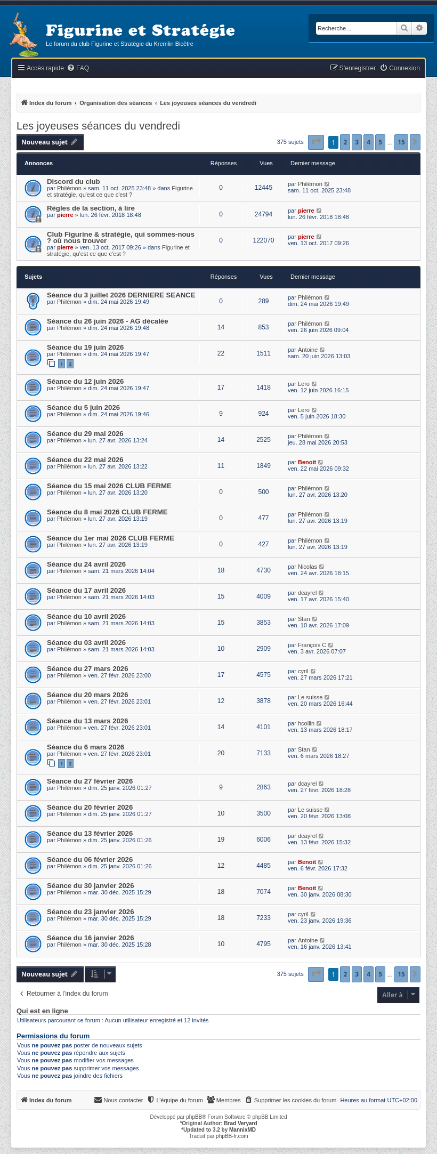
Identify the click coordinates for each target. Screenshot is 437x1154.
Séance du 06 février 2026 (90, 860)
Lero (304, 384)
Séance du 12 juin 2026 (85, 381)
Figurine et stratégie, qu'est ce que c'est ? (120, 191)
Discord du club (73, 181)
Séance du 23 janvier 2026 (90, 912)
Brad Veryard (240, 1123)
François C (312, 645)
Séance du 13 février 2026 (90, 833)
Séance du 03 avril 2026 (86, 643)
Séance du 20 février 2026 (90, 807)
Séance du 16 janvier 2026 (90, 938)
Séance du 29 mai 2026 (85, 434)
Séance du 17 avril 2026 (86, 590)
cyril (303, 671)
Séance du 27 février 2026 (90, 781)
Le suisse (310, 697)
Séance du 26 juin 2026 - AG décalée (107, 321)
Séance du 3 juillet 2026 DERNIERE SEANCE (121, 295)
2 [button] (345, 142)
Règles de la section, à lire (91, 208)
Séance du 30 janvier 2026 (90, 886)
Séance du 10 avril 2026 (86, 616)
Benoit (307, 462)
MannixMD (242, 1130)
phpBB (194, 1117)
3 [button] (357, 142)
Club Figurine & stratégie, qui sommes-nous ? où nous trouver (121, 237)
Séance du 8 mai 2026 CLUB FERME (107, 512)
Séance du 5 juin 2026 (83, 407)
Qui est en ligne (42, 1011)
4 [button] (368, 142)
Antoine (308, 349)
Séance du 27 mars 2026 (87, 669)
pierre (65, 215)
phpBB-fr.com (232, 1136)
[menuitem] (78, 68)
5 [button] (380, 142)
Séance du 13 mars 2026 (87, 721)
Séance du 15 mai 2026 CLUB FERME (109, 486)
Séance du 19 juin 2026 (85, 347)
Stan (304, 619)
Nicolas (307, 566)
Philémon (69, 188)
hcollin (306, 723)
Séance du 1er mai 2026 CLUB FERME (110, 538)
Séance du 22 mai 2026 (85, 460)
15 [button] (401, 142)
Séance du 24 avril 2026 (86, 564)
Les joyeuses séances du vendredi (98, 126)
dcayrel (307, 593)
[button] (316, 142)
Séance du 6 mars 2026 (85, 747)
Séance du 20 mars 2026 (87, 695)
